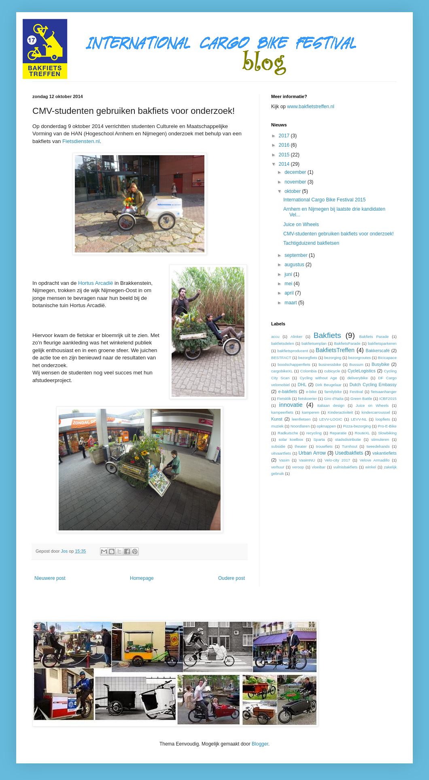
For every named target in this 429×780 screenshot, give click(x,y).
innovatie (291, 405)
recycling (314, 433)
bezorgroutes (359, 357)
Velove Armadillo (374, 460)
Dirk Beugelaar (328, 385)
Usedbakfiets (349, 453)
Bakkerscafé (377, 350)
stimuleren (380, 439)
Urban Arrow (312, 453)
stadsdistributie (348, 439)
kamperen (310, 412)
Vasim (284, 460)
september (297, 255)
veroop (298, 467)
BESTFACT (281, 357)
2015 (285, 155)
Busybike (380, 364)
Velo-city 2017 (337, 460)
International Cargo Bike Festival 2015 (324, 200)
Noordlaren (300, 426)
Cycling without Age (318, 378)
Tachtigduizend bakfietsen (311, 243)
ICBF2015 (388, 398)
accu (275, 336)
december (296, 172)
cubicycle (332, 371)
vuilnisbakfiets (345, 467)
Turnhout (349, 446)
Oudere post (231, 578)
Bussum (356, 364)
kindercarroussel (375, 412)
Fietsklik (284, 398)
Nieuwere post (50, 578)
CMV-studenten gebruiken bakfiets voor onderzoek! (338, 234)
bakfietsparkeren (382, 343)
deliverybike (357, 378)
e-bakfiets (287, 391)
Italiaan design (330, 405)
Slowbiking (387, 433)
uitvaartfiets (281, 453)
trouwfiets (324, 446)
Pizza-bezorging (357, 426)
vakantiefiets (384, 453)
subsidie (278, 446)
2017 (285, 136)
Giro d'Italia (333, 398)
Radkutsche (288, 433)
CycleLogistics (362, 370)
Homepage (142, 578)
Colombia (308, 371)
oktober (293, 191)
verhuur (278, 467)
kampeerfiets (282, 412)
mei (289, 283)
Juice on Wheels (301, 224)
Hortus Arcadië (95, 283)
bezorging (332, 357)
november (296, 182)
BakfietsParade (347, 343)
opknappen (326, 426)
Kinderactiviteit (340, 412)
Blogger (260, 744)
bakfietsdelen (282, 343)
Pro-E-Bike (387, 426)
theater (301, 446)
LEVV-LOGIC (330, 419)
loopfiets (383, 419)
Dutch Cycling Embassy (373, 384)
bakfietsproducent (292, 350)
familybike (333, 391)
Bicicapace (387, 357)
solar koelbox (291, 439)
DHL (302, 384)
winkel (370, 467)
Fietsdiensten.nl (81, 141)
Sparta (319, 439)
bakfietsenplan (314, 343)
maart (291, 303)
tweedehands (378, 446)
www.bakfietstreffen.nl (310, 106)
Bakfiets (327, 335)
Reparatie (338, 433)
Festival (356, 391)
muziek (277, 426)
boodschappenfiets (294, 364)
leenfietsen (301, 419)
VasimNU (307, 460)
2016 (285, 145)
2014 (285, 164)
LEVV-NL (359, 419)
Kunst (276, 419)
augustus (295, 264)
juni (289, 274)
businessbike (330, 364)
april (290, 293)
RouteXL (362, 433)
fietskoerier (307, 398)
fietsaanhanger (384, 391)
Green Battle (361, 398)
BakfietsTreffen (335, 350)
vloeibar (319, 467)
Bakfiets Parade (374, 336)
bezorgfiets (307, 357)
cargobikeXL (282, 371)
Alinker (296, 336)
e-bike (311, 391)
